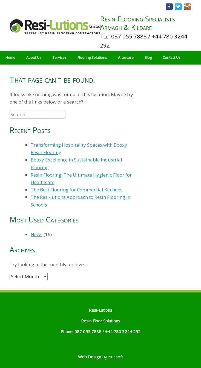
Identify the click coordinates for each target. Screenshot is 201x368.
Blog (148, 57)
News (36, 234)
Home (10, 57)
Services (59, 57)
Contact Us (171, 57)
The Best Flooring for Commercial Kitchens (76, 189)
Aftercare (126, 57)
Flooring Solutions (92, 57)
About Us (33, 57)
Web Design (89, 356)
